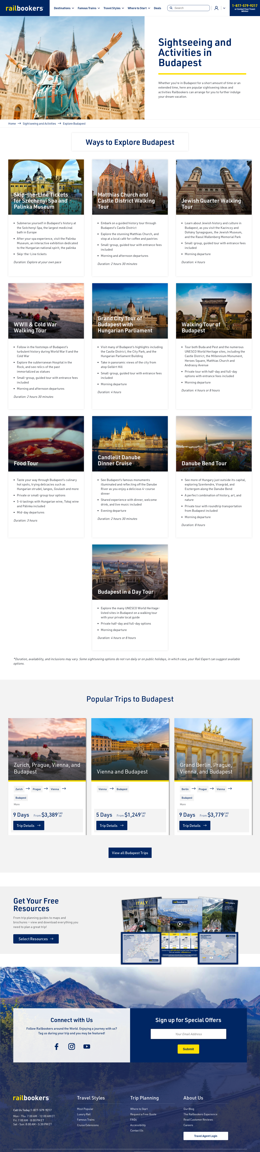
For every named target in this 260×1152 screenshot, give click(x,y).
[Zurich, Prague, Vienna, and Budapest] (47, 749)
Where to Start (137, 8)
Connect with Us (71, 1020)
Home (12, 123)
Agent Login (216, 8)
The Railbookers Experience (200, 1114)
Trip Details (25, 825)
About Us (193, 1098)
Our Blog (188, 1109)
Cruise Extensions (88, 1125)
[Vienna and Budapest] (130, 749)
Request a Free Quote (143, 1114)
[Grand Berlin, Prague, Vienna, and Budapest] (213, 749)
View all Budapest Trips (130, 852)
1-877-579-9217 (41, 1110)
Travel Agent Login (205, 1136)
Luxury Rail (84, 1114)
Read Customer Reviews (198, 1119)
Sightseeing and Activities (39, 123)
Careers (188, 1125)
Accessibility (138, 1125)
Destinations (62, 8)
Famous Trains (87, 8)
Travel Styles (112, 8)
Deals (157, 8)
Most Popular (85, 1109)
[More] (14, 804)
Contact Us (136, 1130)
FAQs (133, 1119)
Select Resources (33, 938)
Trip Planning (144, 1098)
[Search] (188, 8)
